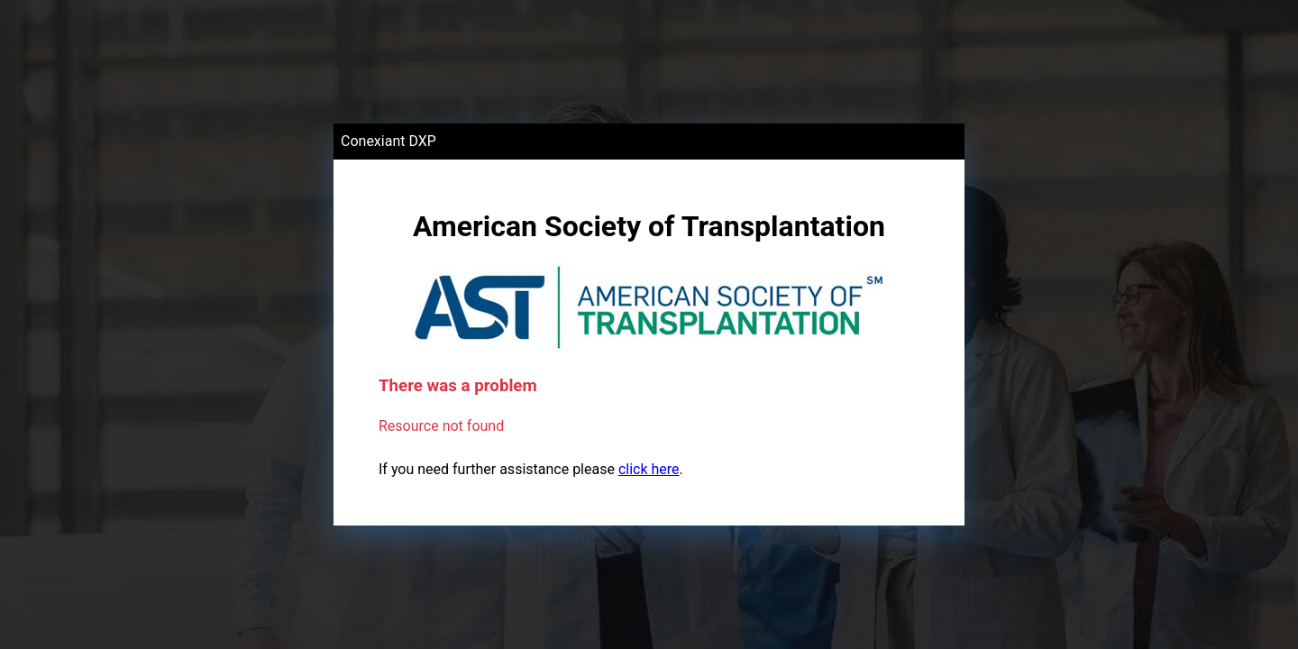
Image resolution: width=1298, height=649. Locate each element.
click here (649, 469)
